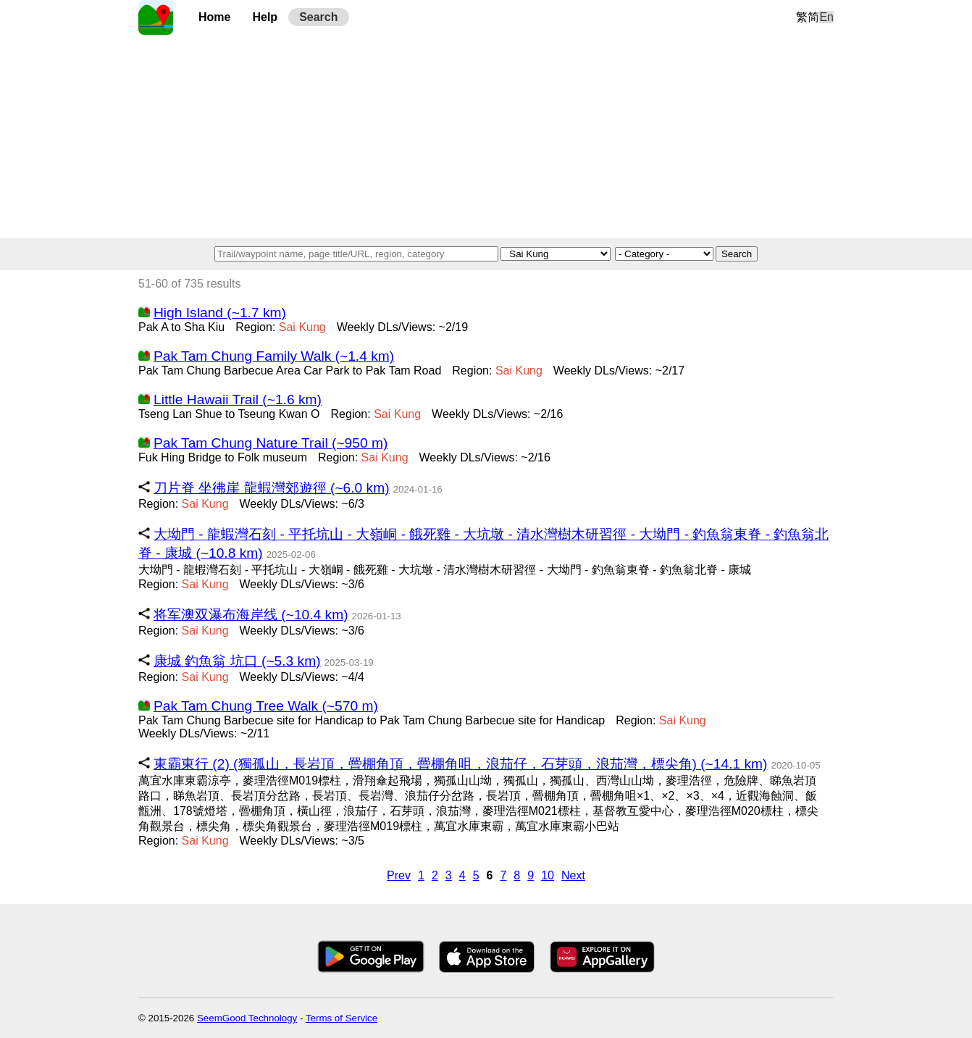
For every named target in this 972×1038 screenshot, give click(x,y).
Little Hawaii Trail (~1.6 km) (238, 399)
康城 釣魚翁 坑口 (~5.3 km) (237, 661)
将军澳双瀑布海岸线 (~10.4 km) (251, 614)
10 (547, 875)
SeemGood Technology (247, 1018)
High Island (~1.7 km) (220, 312)
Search (318, 17)
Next (573, 875)
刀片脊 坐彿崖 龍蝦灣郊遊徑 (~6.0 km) (272, 487)
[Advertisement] (486, 136)
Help (264, 17)
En (826, 17)
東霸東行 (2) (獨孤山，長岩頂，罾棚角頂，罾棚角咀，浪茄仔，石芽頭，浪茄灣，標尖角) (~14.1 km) (460, 763)
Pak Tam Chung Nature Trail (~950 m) (270, 443)
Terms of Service (341, 1018)
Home (214, 17)
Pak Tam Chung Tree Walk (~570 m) (266, 705)
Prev (399, 875)
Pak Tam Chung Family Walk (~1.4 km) (274, 356)
